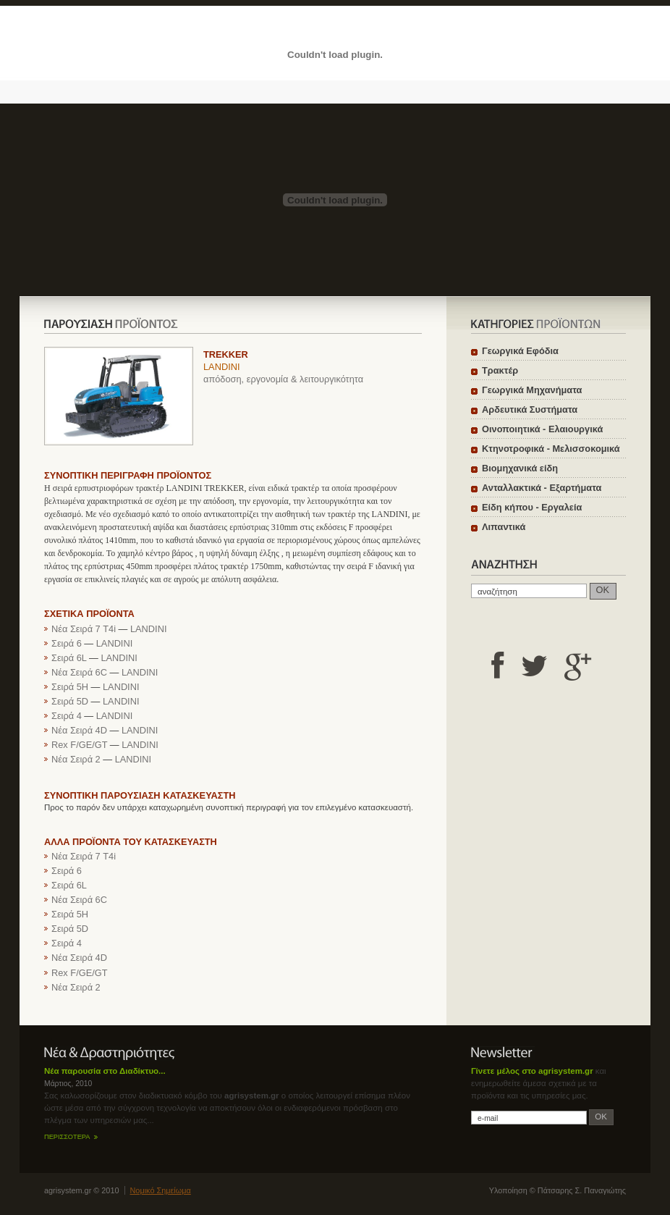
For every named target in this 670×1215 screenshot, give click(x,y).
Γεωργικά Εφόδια (520, 350)
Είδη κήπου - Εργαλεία (532, 507)
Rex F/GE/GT (79, 744)
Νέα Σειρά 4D (79, 730)
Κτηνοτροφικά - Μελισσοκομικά (551, 448)
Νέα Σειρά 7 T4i (83, 628)
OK (603, 589)
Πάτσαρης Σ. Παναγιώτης (582, 1190)
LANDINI (221, 366)
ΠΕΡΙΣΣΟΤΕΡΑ (67, 1136)
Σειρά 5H (69, 686)
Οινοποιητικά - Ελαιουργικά (542, 429)
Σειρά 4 (66, 715)
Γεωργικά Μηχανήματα (532, 389)
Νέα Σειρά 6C (79, 672)
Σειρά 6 (66, 643)
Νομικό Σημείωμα (160, 1190)
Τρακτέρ (500, 370)
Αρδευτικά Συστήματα (529, 409)
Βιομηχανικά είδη (520, 468)
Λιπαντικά (503, 526)
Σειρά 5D (69, 701)
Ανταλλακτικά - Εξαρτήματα (541, 487)
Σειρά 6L (68, 657)
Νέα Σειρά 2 (76, 759)
